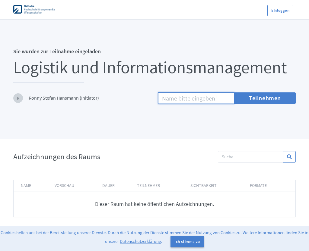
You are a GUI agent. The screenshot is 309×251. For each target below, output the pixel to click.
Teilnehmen (265, 98)
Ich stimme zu (187, 241)
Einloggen (280, 10)
